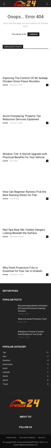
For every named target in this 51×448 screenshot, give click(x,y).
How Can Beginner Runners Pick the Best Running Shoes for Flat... (24, 193)
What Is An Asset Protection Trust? (32, 319)
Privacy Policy (11, 437)
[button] (4, 3)
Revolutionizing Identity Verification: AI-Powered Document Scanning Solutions (33, 308)
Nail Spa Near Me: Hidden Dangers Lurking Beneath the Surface (24, 231)
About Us (41, 437)
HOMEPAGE (33, 34)
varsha (5, 85)
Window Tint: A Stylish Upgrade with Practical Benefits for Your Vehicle (25, 155)
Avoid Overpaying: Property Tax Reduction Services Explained (22, 117)
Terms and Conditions (27, 437)
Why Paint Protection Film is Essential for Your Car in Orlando (22, 269)
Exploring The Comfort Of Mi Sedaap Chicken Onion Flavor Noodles (25, 79)
